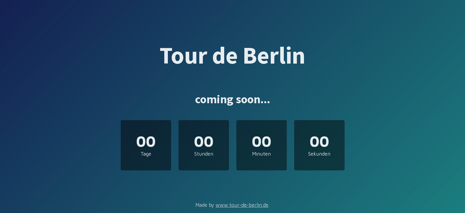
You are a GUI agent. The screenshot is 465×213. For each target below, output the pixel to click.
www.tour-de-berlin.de (242, 205)
